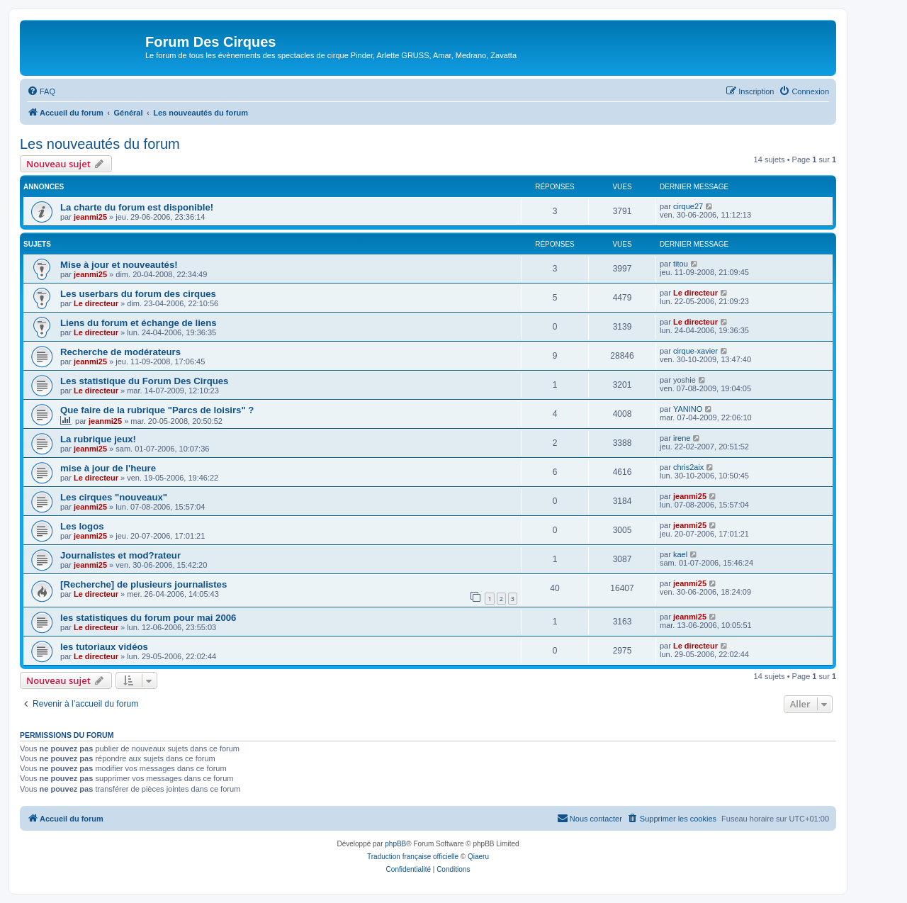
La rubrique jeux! (98, 439)
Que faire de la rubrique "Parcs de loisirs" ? (157, 410)
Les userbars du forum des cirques (138, 293)
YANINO (687, 409)
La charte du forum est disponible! (136, 207)
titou (680, 263)
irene (681, 438)
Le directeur (96, 303)
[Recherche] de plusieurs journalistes (143, 584)
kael (680, 554)
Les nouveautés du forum (100, 144)
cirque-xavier (695, 351)
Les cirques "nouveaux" (113, 497)
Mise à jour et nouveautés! (119, 264)
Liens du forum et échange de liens (138, 323)
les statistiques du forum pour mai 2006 (148, 617)
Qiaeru (478, 856)
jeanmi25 (90, 217)
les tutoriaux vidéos (104, 646)
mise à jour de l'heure (108, 468)
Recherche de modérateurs (120, 352)
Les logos (82, 526)
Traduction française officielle (412, 856)
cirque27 (688, 206)
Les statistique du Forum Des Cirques (144, 381)
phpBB (395, 844)
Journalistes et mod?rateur (120, 555)
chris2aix (688, 467)
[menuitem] (41, 91)
